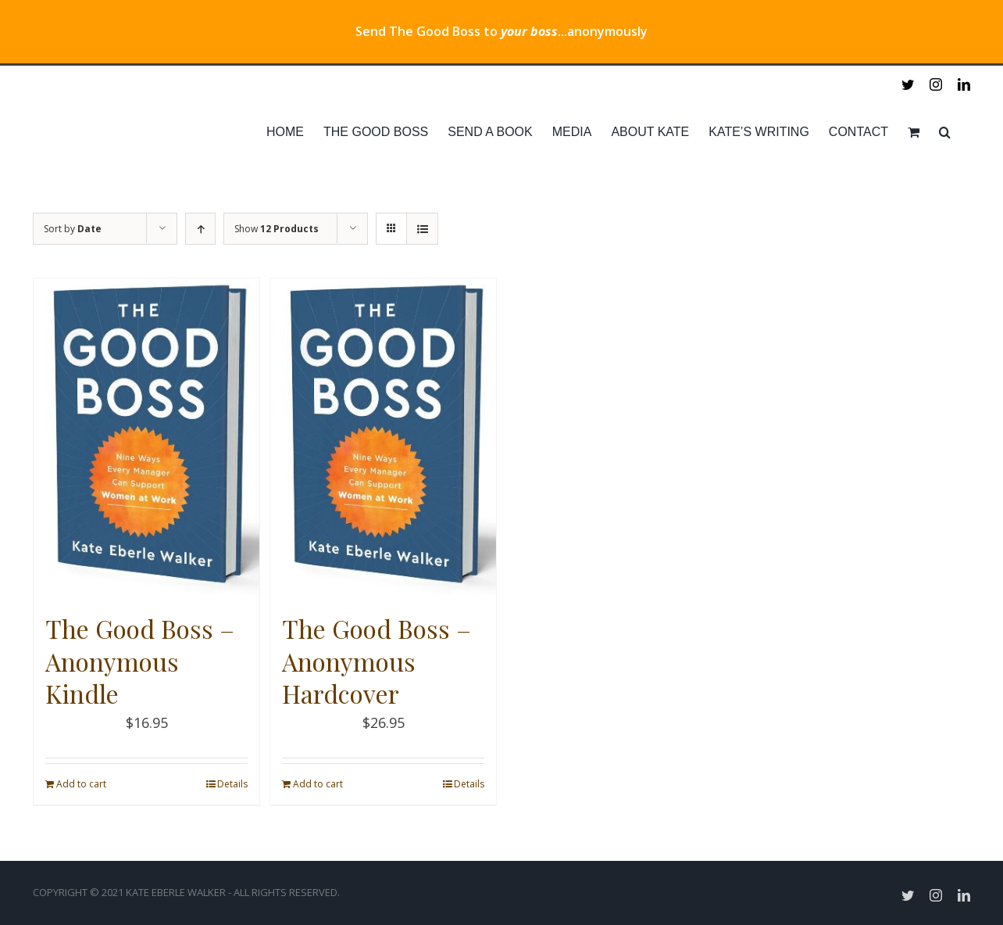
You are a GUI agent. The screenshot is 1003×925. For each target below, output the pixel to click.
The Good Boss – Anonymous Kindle (139, 660)
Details (232, 784)
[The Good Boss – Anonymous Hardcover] (383, 437)
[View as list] (422, 228)
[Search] (945, 132)
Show (276, 228)
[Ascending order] (200, 229)
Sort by (73, 228)
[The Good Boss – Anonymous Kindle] (146, 437)
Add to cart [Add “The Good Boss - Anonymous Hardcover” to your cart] (318, 784)
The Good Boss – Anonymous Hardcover (376, 660)
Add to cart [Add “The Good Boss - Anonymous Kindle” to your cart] (81, 784)
